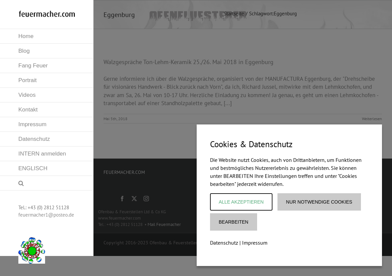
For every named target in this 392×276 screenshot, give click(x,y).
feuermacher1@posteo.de (46, 215)
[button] (46, 183)
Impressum (254, 242)
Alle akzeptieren (241, 202)
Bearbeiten (233, 222)
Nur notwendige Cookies (319, 202)
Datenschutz (224, 242)
